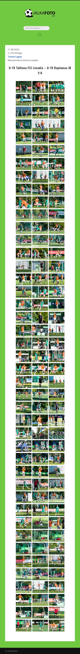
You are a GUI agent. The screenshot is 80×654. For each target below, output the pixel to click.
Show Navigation (66, 23)
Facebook (40, 35)
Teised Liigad (15, 56)
